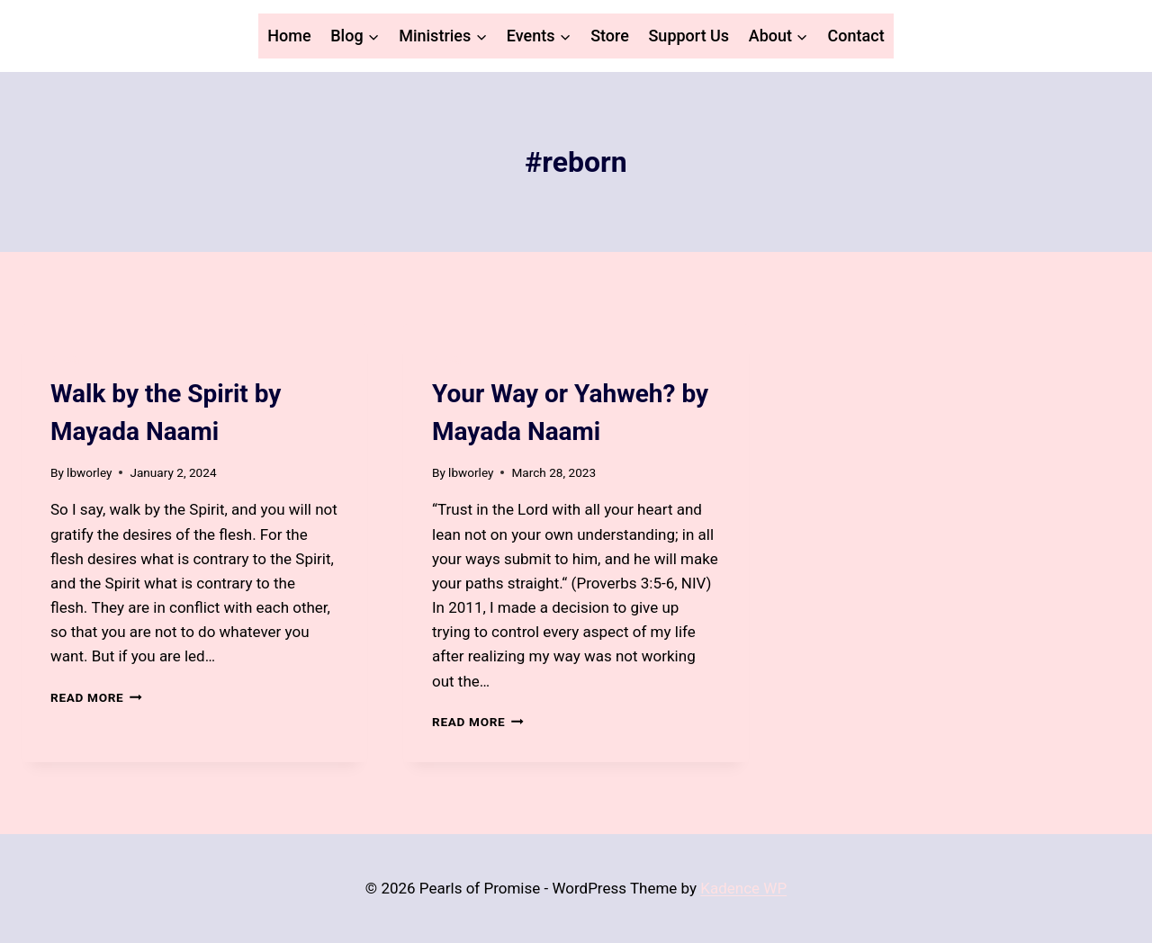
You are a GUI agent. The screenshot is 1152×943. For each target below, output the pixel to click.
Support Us (688, 35)
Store (609, 35)
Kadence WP (743, 888)
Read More (96, 697)
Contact (856, 35)
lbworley (89, 472)
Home (288, 35)
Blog (64, 361)
